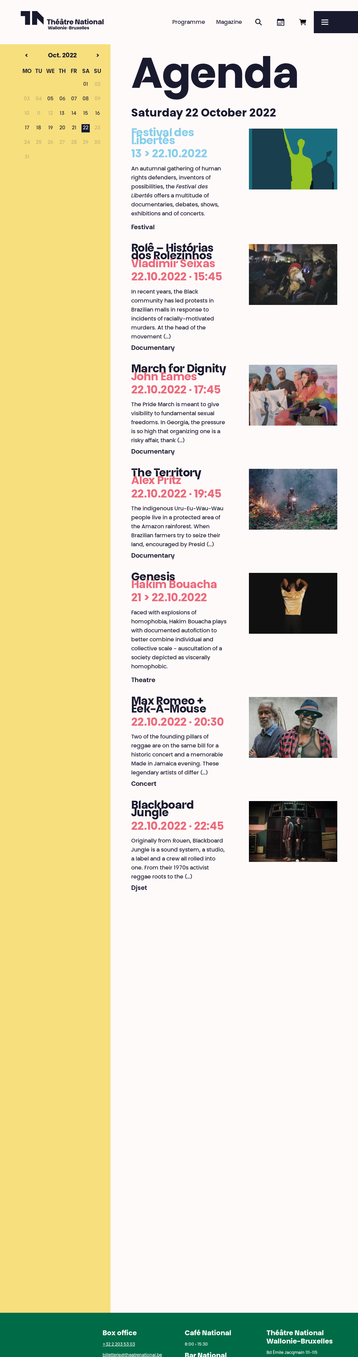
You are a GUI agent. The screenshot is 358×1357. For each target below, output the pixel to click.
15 (85, 113)
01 (85, 84)
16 (97, 113)
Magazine (229, 22)
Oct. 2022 (50, 56)
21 (74, 128)
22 (85, 128)
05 (50, 99)
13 (62, 113)
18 (38, 128)
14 (73, 113)
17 (27, 128)
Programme (188, 22)
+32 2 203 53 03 (119, 1344)
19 (50, 128)
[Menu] (336, 22)
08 (86, 99)
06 (62, 99)
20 (62, 128)
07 (74, 99)
